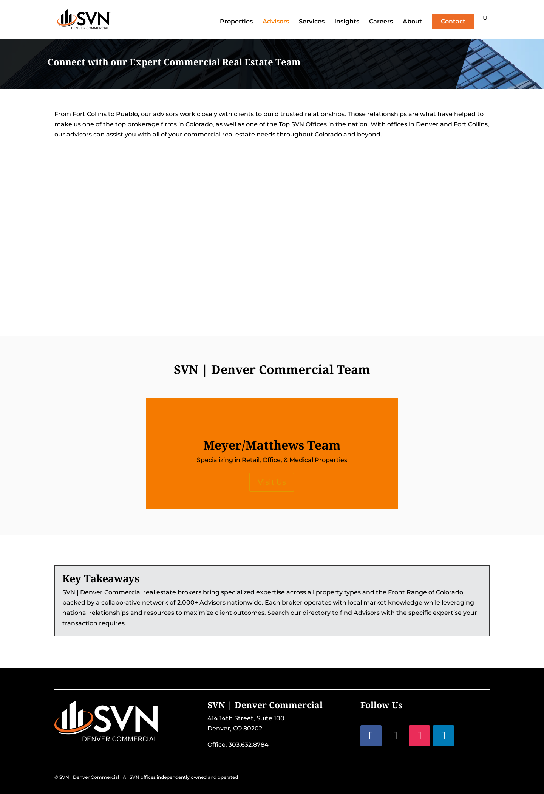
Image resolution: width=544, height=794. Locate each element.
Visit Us (272, 482)
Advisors (276, 22)
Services (312, 22)
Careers (381, 22)
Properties (236, 22)
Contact (453, 21)
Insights (346, 22)
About (412, 22)
